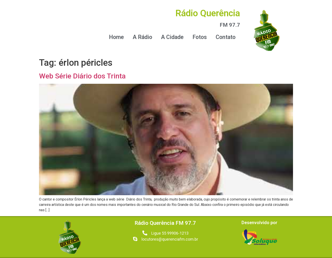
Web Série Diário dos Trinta (82, 76)
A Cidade (172, 37)
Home (116, 37)
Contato (226, 37)
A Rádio (142, 37)
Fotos (200, 37)
